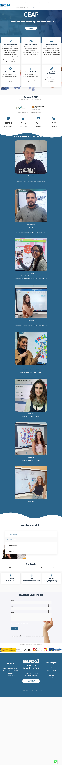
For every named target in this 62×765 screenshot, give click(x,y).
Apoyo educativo (13, 553)
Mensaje (13, 624)
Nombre (13, 612)
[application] (40, 3)
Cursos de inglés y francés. (12, 548)
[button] (31, 542)
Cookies (51, 677)
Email (12, 618)
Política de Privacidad (51, 670)
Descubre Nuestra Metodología (31, 681)
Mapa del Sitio (51, 672)
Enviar (14, 640)
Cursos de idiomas (13, 542)
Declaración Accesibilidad (51, 667)
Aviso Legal (51, 675)
